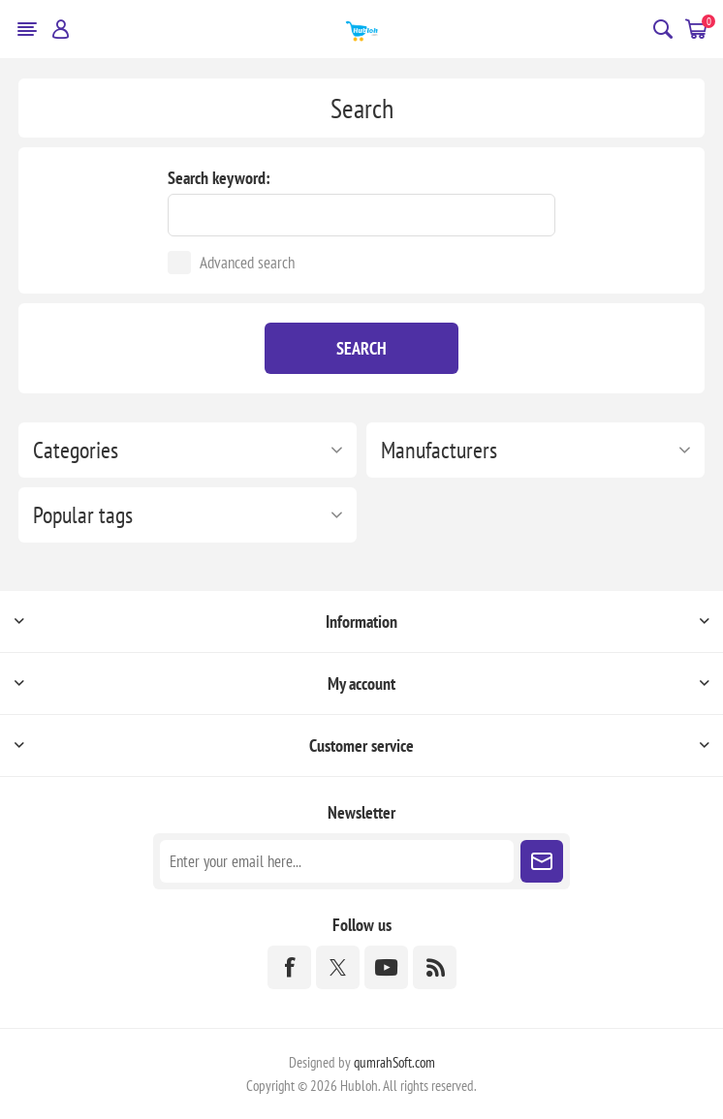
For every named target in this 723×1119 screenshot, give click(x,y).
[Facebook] (289, 967)
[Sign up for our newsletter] (337, 861)
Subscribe (541, 861)
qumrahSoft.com (394, 1062)
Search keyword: (219, 178)
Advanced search (247, 262)
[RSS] (434, 967)
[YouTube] (386, 967)
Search (361, 348)
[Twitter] (338, 967)
